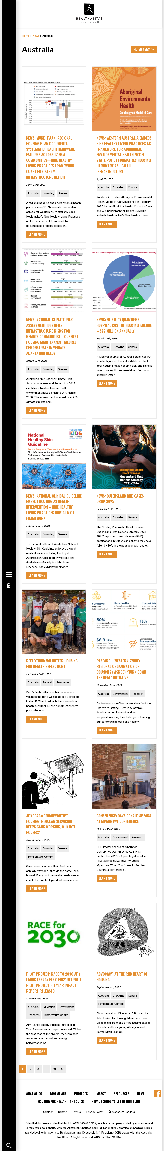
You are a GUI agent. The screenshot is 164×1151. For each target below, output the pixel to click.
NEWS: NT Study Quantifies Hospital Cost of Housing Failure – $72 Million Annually (124, 325)
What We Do (34, 1093)
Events (77, 1111)
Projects (81, 1093)
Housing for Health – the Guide (61, 1101)
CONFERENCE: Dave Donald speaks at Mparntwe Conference (119, 821)
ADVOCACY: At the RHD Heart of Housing (124, 976)
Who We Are (58, 1093)
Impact (101, 1093)
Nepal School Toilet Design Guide (116, 1101)
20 (54, 1069)
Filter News (141, 49)
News (36, 36)
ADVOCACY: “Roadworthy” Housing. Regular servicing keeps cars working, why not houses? (52, 824)
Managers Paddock (123, 1111)
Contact (48, 1111)
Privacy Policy (94, 1111)
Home (26, 36)
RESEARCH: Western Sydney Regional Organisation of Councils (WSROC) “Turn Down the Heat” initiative (123, 669)
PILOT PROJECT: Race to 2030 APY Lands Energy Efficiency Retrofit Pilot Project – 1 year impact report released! (53, 982)
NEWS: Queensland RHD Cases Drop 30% (122, 498)
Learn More (37, 234)
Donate (62, 1111)
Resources (121, 1093)
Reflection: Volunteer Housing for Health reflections (46, 666)
